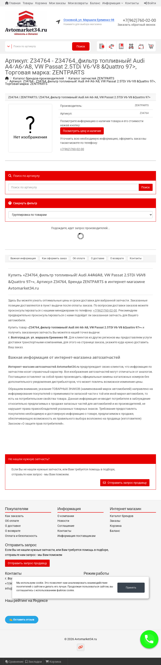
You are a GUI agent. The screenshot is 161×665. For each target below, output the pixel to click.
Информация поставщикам (76, 535)
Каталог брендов (121, 516)
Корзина (41, 3)
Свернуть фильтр (22, 203)
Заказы (115, 520)
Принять (131, 587)
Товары (28, 3)
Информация (111, 3)
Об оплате (79, 258)
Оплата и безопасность (21, 535)
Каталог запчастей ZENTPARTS (91, 78)
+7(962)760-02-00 (139, 20)
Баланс (95, 3)
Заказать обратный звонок (137, 24)
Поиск (81, 46)
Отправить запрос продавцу (125, 482)
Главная (13, 3)
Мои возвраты (78, 3)
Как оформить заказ (54, 258)
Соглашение (65, 525)
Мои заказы (57, 3)
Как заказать (14, 516)
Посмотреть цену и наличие (82, 131)
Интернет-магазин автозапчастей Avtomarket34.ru (43, 366)
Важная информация (23, 258)
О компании (65, 516)
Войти (150, 3)
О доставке (97, 258)
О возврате (117, 258)
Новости (63, 520)
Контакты (132, 3)
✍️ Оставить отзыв (21, 619)
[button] (149, 639)
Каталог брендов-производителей (38, 78)
